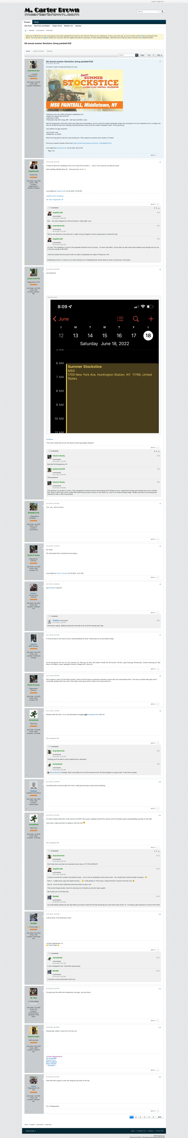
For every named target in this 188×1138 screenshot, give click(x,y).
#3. (158, 456)
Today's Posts (57, 26)
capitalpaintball (93, 714)
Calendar (78, 26)
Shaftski (52, 588)
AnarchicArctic (61, 148)
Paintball (31, 30)
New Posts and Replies (42, 26)
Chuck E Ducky (61, 573)
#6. (158, 620)
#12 (160, 914)
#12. (158, 957)
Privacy (151, 1131)
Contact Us (141, 1131)
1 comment (54, 616)
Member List (68, 26)
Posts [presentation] (28, 51)
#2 (160, 162)
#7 (160, 635)
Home (26, 1124)
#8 (160, 676)
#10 (160, 782)
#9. (158, 751)
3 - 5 (155, 208)
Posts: (32, 84)
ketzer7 (33, 593)
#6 (160, 584)
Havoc (33, 1086)
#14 (160, 1027)
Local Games (40, 30)
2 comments (54, 746)
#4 (160, 504)
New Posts (28, 26)
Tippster (33, 644)
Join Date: (30, 82)
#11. (158, 855)
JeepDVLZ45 (60, 191)
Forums (27, 22)
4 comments (54, 851)
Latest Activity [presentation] (38, 51)
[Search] (148, 11)
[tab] (28, 51)
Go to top (160, 1131)
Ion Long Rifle (51, 1058)
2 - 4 (155, 851)
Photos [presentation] (49, 51)
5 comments (54, 207)
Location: (29, 86)
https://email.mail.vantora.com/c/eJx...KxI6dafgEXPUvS (92, 143)
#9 (160, 711)
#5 (160, 546)
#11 (160, 815)
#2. (158, 212)
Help (133, 1131)
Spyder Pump (51, 1060)
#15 (160, 1077)
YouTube (51, 1065)
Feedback (49, 439)
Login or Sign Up (157, 1)
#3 (160, 269)
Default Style (31, 1131)
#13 (160, 989)
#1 (160, 61)
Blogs (36, 22)
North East (49, 30)
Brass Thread (51, 1064)
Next (159, 1117)
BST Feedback (51, 1062)
